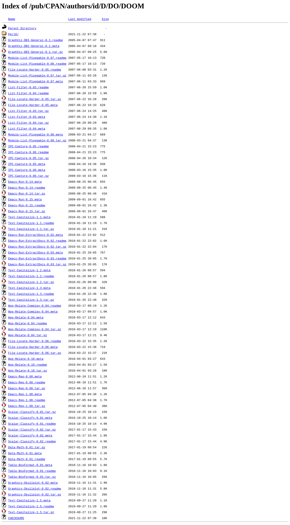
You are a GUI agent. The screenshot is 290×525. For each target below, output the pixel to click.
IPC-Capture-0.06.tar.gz (28, 176)
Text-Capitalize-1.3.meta (29, 288)
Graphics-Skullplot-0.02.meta (33, 483)
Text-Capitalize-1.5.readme (31, 506)
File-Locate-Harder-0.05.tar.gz (34, 99)
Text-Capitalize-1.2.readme (31, 276)
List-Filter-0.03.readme (28, 87)
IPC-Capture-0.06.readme (28, 152)
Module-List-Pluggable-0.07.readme (37, 58)
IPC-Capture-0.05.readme (28, 146)
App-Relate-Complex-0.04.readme (34, 305)
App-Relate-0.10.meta (26, 359)
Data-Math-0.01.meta (25, 453)
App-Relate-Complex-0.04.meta (33, 311)
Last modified (79, 19)
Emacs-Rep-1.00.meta (25, 394)
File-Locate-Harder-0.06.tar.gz (34, 353)
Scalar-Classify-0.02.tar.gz (32, 429)
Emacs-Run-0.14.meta (25, 182)
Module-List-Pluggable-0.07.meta (35, 81)
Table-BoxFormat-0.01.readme (32, 471)
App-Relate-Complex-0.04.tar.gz (34, 329)
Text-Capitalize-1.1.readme (31, 223)
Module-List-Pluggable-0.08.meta (35, 134)
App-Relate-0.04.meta (26, 317)
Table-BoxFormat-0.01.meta (30, 465)
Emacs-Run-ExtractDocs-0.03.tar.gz (37, 264)
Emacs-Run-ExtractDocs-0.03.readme (37, 258)
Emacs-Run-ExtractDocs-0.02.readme (37, 241)
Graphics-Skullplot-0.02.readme (34, 488)
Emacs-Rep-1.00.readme (26, 400)
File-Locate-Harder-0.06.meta (33, 347)
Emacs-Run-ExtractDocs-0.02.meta (35, 235)
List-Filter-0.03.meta (26, 117)
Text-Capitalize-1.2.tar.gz (31, 282)
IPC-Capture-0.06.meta (26, 170)
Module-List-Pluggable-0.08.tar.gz (37, 140)
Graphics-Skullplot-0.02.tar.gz (34, 494)
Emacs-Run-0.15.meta (25, 199)
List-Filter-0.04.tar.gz (28, 123)
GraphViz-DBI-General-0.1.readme (35, 40)
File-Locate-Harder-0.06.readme (34, 341)
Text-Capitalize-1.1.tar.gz (31, 229)
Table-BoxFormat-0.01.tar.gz (32, 477)
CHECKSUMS (16, 518)
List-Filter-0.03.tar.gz (28, 111)
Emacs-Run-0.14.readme (26, 187)
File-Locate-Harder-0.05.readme (34, 69)
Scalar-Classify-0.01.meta (30, 418)
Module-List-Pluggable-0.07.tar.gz (37, 75)
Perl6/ (13, 34)
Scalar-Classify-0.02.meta (30, 435)
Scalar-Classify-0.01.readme (32, 423)
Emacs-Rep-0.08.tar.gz (26, 388)
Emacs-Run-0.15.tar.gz (26, 211)
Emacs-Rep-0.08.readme (26, 382)
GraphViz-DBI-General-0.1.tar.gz (35, 52)
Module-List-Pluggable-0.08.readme (37, 64)
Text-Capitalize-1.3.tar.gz (31, 300)
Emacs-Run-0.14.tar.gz (26, 193)
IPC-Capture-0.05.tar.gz (28, 158)
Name (11, 19)
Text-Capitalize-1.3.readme (31, 294)
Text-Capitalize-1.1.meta (29, 217)
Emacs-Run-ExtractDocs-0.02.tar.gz (37, 246)
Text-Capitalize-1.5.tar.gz (31, 512)
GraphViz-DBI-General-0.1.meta (33, 46)
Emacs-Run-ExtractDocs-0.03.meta (35, 252)
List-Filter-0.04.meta (26, 128)
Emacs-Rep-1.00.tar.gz (26, 406)
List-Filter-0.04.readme (28, 93)
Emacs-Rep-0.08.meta (25, 376)
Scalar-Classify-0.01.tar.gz (32, 412)
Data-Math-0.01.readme (26, 459)
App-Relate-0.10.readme (27, 364)
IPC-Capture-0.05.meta (26, 164)
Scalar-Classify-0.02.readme (32, 441)
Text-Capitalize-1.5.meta (29, 500)
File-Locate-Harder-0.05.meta (33, 105)
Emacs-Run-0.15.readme (26, 205)
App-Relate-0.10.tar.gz (27, 370)
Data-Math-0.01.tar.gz (26, 447)
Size (105, 19)
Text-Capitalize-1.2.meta (29, 270)
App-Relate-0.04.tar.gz (27, 335)
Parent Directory (22, 28)
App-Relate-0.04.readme (27, 323)
